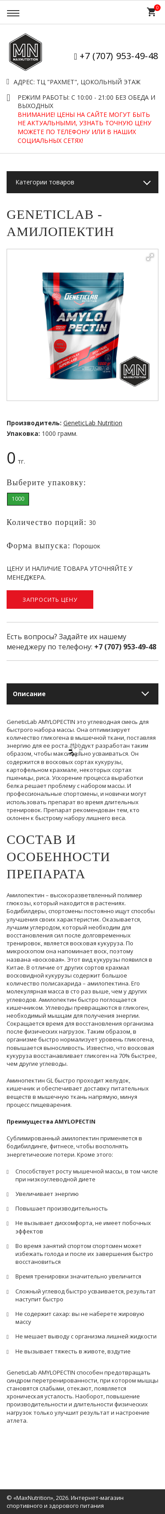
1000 (18, 498)
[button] (150, 257)
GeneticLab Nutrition (92, 423)
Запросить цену (49, 599)
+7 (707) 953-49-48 (119, 56)
